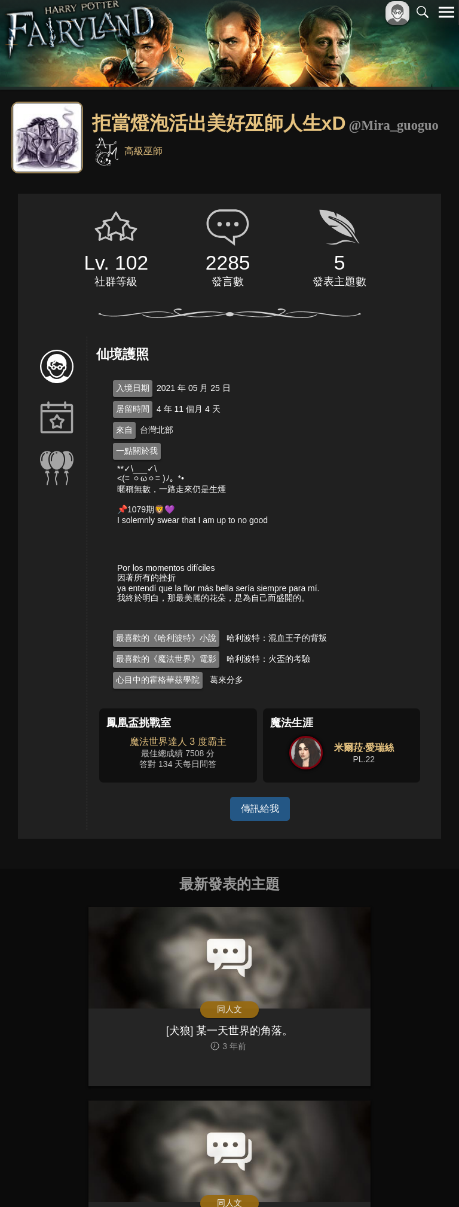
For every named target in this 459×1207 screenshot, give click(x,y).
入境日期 (132, 388)
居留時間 (132, 409)
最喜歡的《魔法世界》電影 (166, 659)
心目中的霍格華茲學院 (158, 680)
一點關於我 (137, 451)
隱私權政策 (384, 1178)
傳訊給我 (260, 808)
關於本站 (303, 1178)
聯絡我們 (427, 1178)
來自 (124, 430)
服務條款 (341, 1178)
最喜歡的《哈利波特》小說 (166, 638)
